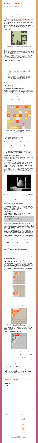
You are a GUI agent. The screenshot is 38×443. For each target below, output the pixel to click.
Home (19, 408)
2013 (21, 433)
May (22, 425)
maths (10, 380)
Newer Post (6, 408)
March (22, 428)
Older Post (32, 408)
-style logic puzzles (23, 20)
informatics (7, 380)
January (23, 432)
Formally (5, 22)
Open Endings (13, 3)
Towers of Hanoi (24, 194)
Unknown (6, 414)
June (22, 424)
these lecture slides (17, 79)
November (23, 418)
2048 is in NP (23, 429)
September (23, 420)
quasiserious (12, 380)
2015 (21, 414)
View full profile (6, 415)
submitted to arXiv (9, 55)
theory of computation (17, 380)
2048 (8, 25)
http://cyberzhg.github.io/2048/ (24, 132)
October (23, 419)
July (22, 423)
